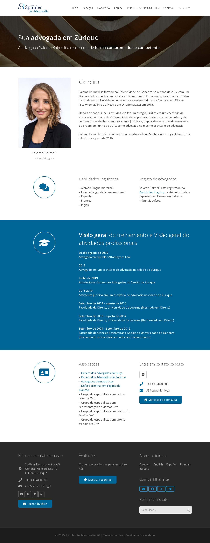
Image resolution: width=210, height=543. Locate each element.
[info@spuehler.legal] (21, 486)
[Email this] (143, 488)
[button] (184, 8)
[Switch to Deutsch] (144, 464)
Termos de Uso (113, 535)
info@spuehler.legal (38, 486)
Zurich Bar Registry (151, 192)
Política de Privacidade (140, 535)
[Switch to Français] (185, 464)
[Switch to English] (158, 464)
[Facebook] (143, 374)
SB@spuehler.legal (158, 390)
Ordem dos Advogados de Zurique (103, 377)
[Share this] (152, 488)
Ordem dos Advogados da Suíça (101, 373)
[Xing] (41, 494)
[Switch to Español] (171, 464)
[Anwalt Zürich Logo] (33, 8)
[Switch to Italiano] (144, 468)
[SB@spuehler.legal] (142, 390)
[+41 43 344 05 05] (142, 384)
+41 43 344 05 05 (157, 384)
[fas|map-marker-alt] (21, 468)
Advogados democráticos (97, 381)
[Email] (21, 494)
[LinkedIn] (35, 494)
